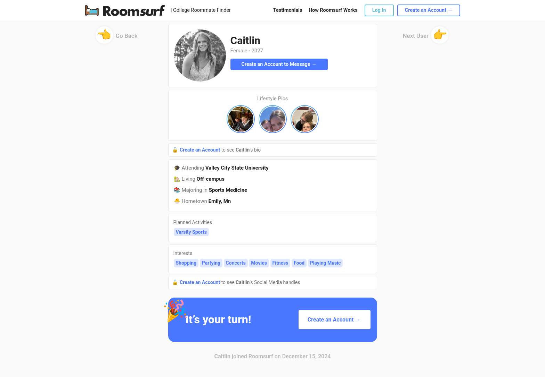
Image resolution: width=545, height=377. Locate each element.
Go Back (117, 38)
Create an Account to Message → (278, 64)
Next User (426, 38)
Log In (379, 10)
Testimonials (287, 10)
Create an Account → (429, 10)
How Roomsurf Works (333, 10)
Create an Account (200, 150)
